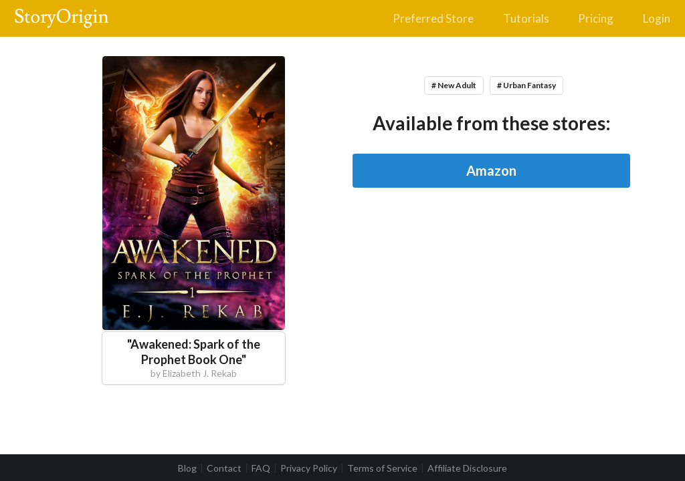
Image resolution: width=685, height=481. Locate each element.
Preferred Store (433, 18)
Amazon (491, 170)
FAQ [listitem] (261, 468)
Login (656, 18)
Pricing (595, 18)
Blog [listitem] (187, 468)
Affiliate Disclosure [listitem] (467, 468)
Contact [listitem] (224, 468)
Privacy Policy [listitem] (308, 468)
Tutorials (526, 18)
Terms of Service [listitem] (382, 468)
